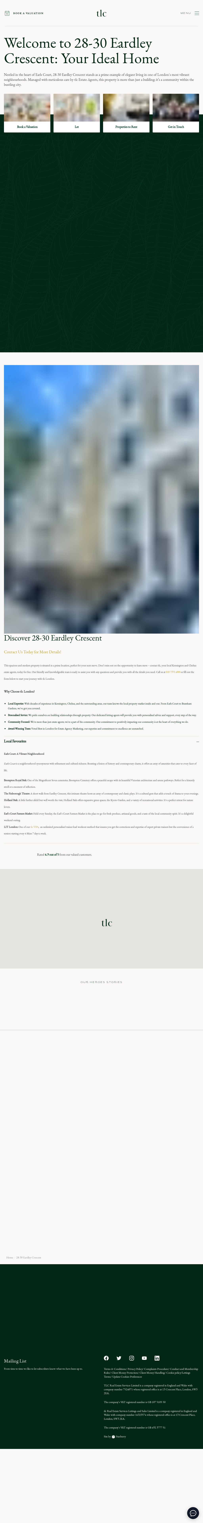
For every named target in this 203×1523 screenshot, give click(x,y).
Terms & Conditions (115, 1443)
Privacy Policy (134, 1443)
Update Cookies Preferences (127, 1450)
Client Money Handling (152, 1447)
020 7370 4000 (173, 672)
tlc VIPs (34, 827)
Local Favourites (15, 741)
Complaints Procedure (156, 1443)
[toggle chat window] (193, 1513)
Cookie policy (173, 1447)
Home (9, 1331)
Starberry (120, 1510)
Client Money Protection (124, 1447)
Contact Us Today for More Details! (32, 652)
